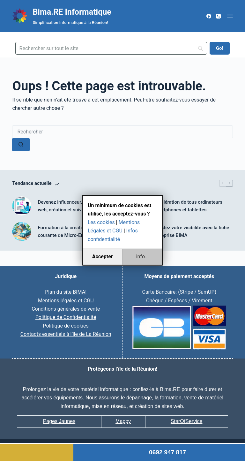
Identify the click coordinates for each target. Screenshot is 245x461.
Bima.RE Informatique (72, 12)
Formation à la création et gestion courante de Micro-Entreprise (73, 231)
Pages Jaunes (59, 421)
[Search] (111, 48)
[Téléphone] (218, 16)
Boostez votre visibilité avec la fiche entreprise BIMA (191, 231)
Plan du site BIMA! (65, 292)
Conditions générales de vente (66, 309)
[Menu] (230, 16)
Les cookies (101, 222)
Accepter (102, 256)
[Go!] (220, 48)
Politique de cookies (66, 326)
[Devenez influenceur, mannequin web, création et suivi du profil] (21, 205)
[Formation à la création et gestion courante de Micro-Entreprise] (21, 231)
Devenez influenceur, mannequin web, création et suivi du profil (72, 206)
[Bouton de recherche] (21, 144)
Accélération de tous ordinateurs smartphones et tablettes (187, 206)
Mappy (123, 421)
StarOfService (187, 421)
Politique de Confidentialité (65, 317)
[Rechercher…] (122, 131)
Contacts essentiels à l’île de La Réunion (65, 334)
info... (142, 256)
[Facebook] (208, 16)
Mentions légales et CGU (66, 301)
